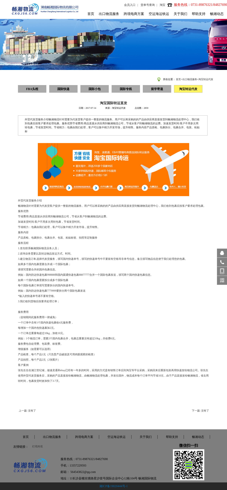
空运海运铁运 (159, 14)
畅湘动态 (217, 14)
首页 (90, 14)
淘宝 (162, 4)
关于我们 (180, 14)
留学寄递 (157, 89)
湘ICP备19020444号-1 (113, 486)
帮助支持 (198, 14)
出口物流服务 (109, 14)
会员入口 (129, 4)
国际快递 (63, 89)
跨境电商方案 (134, 14)
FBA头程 (32, 89)
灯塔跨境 (37, 446)
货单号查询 (148, 4)
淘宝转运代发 (205, 79)
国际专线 (126, 89)
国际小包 (95, 89)
